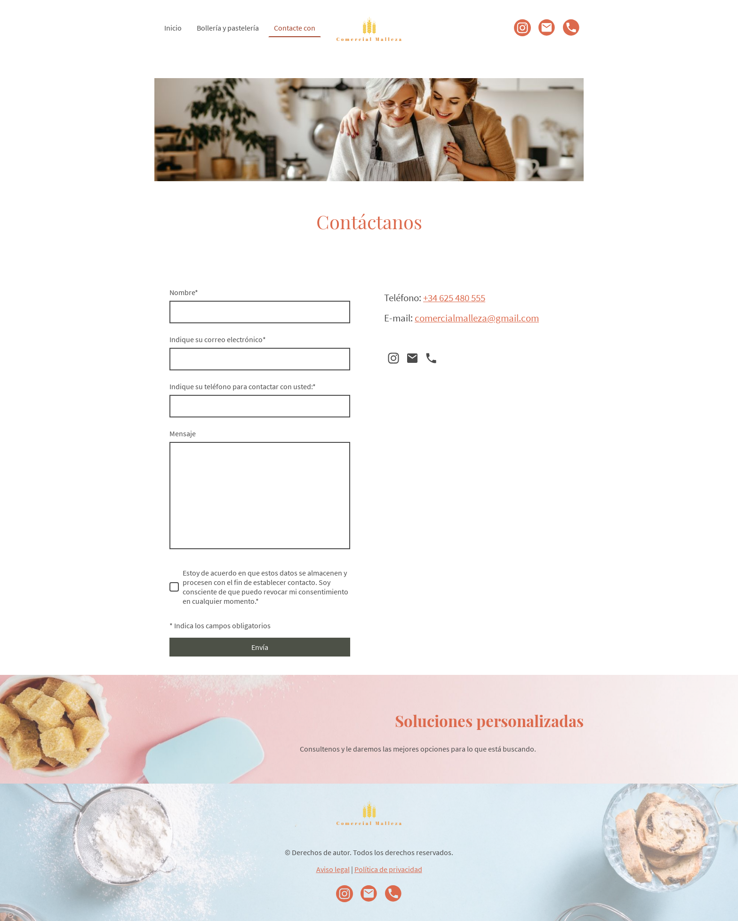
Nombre (183, 292)
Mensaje (182, 433)
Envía (259, 647)
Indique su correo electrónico (217, 339)
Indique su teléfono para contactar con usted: (242, 386)
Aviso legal (333, 869)
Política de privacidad (388, 869)
